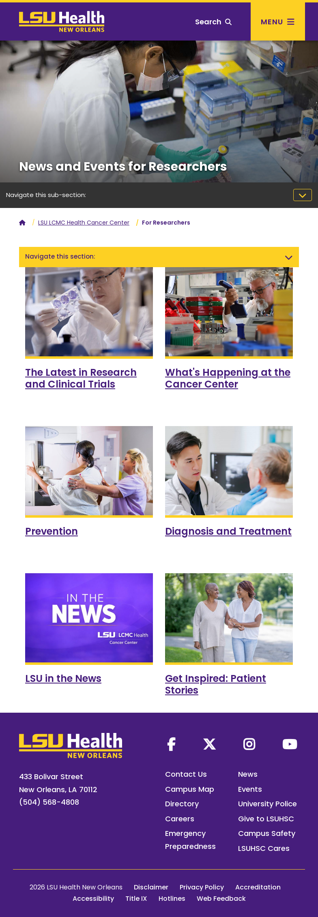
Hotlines (172, 898)
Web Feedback (221, 898)
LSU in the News (63, 678)
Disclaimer (151, 887)
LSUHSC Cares (264, 848)
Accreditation (258, 887)
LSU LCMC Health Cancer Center (83, 223)
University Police (267, 804)
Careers (179, 819)
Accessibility (93, 898)
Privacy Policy (202, 887)
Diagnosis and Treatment (228, 531)
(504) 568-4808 (49, 802)
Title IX (136, 898)
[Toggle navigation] (302, 195)
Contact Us (186, 774)
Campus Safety (266, 833)
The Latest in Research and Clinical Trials (81, 378)
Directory (182, 804)
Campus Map (189, 789)
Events (250, 789)
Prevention (51, 531)
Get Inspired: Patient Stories (215, 684)
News (248, 774)
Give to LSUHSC (266, 819)
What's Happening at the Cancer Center (227, 378)
